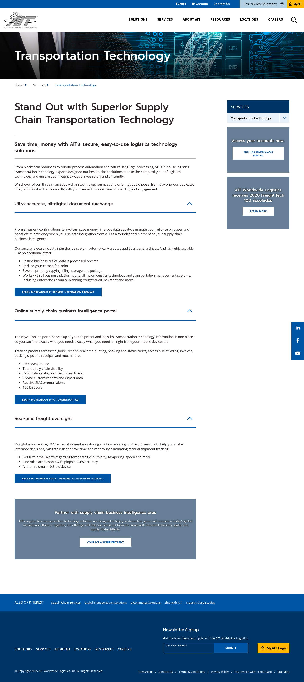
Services (39, 85)
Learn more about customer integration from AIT (58, 292)
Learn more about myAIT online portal (50, 399)
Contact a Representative (105, 542)
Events (181, 4)
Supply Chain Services (66, 602)
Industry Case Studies (200, 602)
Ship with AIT (173, 602)
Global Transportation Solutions (106, 602)
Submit (230, 648)
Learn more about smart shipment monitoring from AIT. (62, 478)
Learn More (258, 211)
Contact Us (222, 4)
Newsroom (200, 4)
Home (19, 85)
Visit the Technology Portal (258, 153)
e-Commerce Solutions (146, 602)
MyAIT (295, 4)
